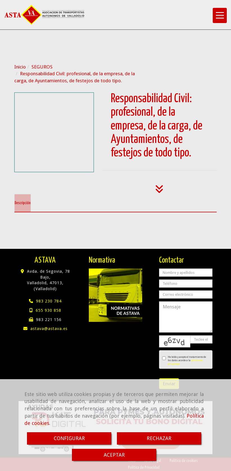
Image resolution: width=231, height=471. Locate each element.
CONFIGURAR (69, 438)
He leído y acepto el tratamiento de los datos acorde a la (184, 360)
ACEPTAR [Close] (114, 455)
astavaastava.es (48, 328)
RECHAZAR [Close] (159, 438)
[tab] (22, 203)
